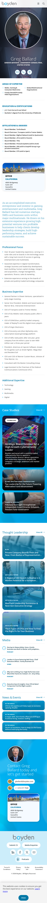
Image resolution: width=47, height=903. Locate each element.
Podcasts (25, 859)
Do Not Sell (27, 868)
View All (39, 410)
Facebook (20, 852)
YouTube (34, 852)
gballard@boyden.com (24, 781)
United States (23, 65)
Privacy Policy (18, 868)
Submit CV (13, 845)
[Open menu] (38, 3)
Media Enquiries (31, 845)
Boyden (9, 4)
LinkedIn (13, 852)
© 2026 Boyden (16, 874)
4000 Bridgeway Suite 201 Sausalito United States (11, 185)
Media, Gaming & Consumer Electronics (12, 89)
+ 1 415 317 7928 (21, 788)
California (11, 179)
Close (23, 898)
